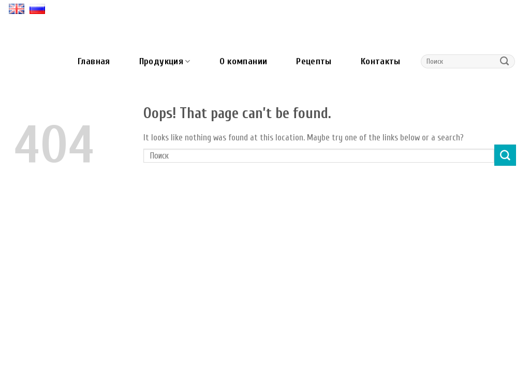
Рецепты (314, 61)
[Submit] (504, 61)
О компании (243, 61)
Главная (94, 61)
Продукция (164, 61)
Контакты (381, 61)
